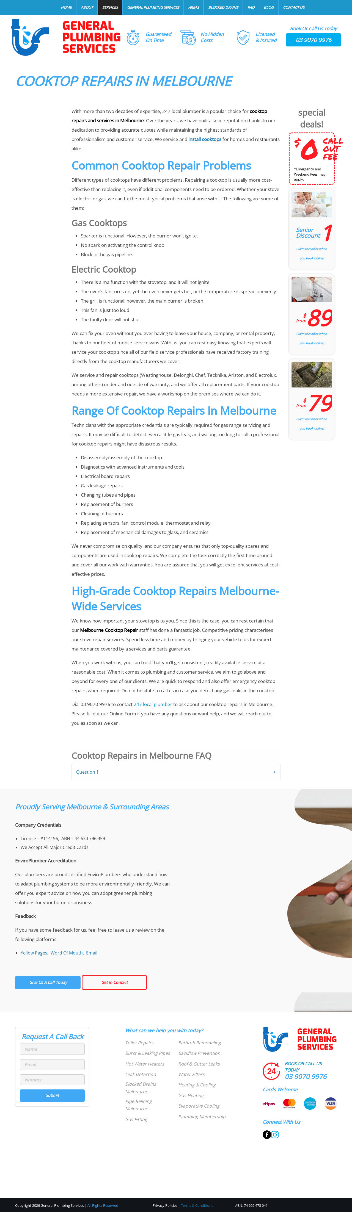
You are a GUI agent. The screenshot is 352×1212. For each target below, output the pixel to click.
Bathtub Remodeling (199, 1043)
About (87, 7)
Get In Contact (114, 982)
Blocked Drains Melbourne (140, 1087)
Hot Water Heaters (144, 1064)
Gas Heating (191, 1095)
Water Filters (191, 1074)
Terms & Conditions (197, 1205)
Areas (193, 7)
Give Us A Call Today (48, 982)
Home (66, 7)
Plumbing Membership (202, 1117)
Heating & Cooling (197, 1085)
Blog (269, 7)
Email (91, 953)
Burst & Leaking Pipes (147, 1053)
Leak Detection (140, 1074)
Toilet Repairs (139, 1043)
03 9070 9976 (313, 40)
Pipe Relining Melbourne (138, 1105)
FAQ (251, 7)
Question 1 (87, 772)
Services (110, 7)
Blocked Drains (223, 7)
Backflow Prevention (199, 1053)
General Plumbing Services (153, 7)
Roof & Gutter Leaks (199, 1064)
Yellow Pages (34, 953)
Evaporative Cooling (198, 1106)
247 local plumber (153, 704)
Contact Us (293, 7)
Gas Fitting (136, 1119)
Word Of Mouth (67, 953)
